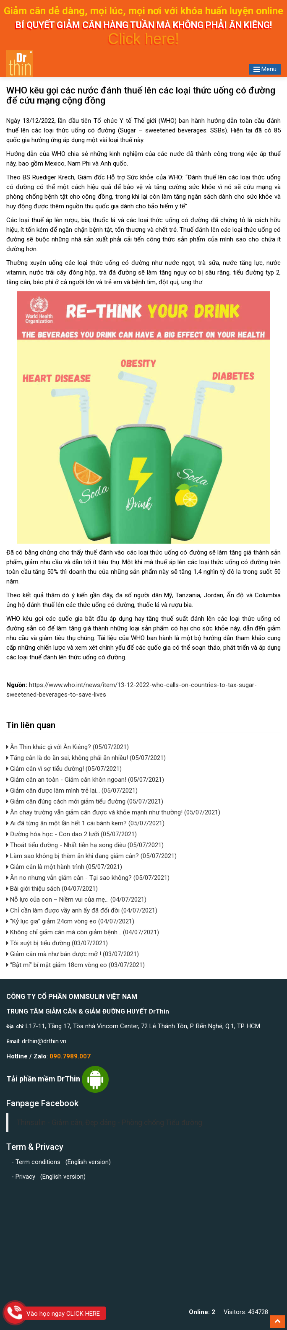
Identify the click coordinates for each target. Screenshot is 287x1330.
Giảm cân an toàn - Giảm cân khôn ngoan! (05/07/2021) (86, 779)
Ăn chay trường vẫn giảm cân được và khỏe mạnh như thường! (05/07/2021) (114, 812)
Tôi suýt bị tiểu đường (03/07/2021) (58, 943)
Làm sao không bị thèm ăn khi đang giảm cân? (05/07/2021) (92, 856)
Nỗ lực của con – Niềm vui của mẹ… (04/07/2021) (77, 899)
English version (88, 1162)
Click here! (143, 38)
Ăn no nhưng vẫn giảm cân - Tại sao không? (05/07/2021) (89, 877)
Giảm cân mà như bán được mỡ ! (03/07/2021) (73, 954)
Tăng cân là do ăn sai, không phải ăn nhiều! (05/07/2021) (87, 758)
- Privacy (25, 1176)
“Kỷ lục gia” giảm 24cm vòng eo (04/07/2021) (71, 921)
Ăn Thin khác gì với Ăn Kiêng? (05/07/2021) (68, 747)
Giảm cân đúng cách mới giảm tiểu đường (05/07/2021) (85, 801)
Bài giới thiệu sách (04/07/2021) (53, 888)
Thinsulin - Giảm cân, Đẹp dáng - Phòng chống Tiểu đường (109, 1122)
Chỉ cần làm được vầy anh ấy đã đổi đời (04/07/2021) (82, 910)
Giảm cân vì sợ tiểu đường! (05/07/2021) (65, 769)
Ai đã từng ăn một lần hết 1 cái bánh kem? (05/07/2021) (86, 823)
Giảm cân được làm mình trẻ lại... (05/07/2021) (73, 790)
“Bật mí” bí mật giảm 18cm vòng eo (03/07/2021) (76, 965)
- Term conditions (36, 1162)
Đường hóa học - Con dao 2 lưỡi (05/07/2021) (72, 834)
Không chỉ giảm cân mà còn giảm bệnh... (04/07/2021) (83, 932)
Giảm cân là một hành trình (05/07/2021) (65, 867)
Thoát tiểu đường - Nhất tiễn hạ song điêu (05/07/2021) (86, 845)
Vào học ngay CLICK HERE (63, 1313)
